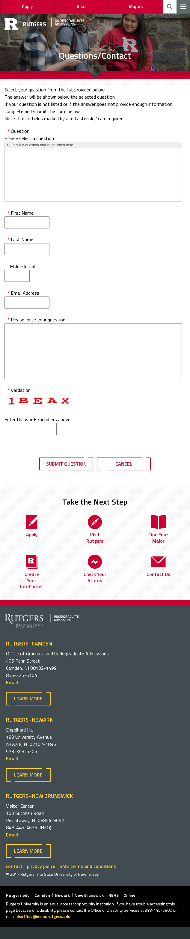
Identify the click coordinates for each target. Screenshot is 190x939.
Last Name (20, 239)
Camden (42, 907)
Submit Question (66, 475)
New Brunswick (89, 907)
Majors (136, 6)
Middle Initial (21, 266)
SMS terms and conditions (88, 878)
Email (12, 694)
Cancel (123, 475)
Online (129, 907)
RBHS (113, 907)
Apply (27, 6)
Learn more (28, 710)
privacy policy (41, 878)
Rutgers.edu (18, 907)
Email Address (23, 293)
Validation (19, 402)
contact (14, 878)
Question (18, 131)
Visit (81, 6)
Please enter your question (36, 319)
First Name (20, 212)
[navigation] (183, 6)
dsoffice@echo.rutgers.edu (43, 928)
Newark (62, 907)
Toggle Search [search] (170, 6)
